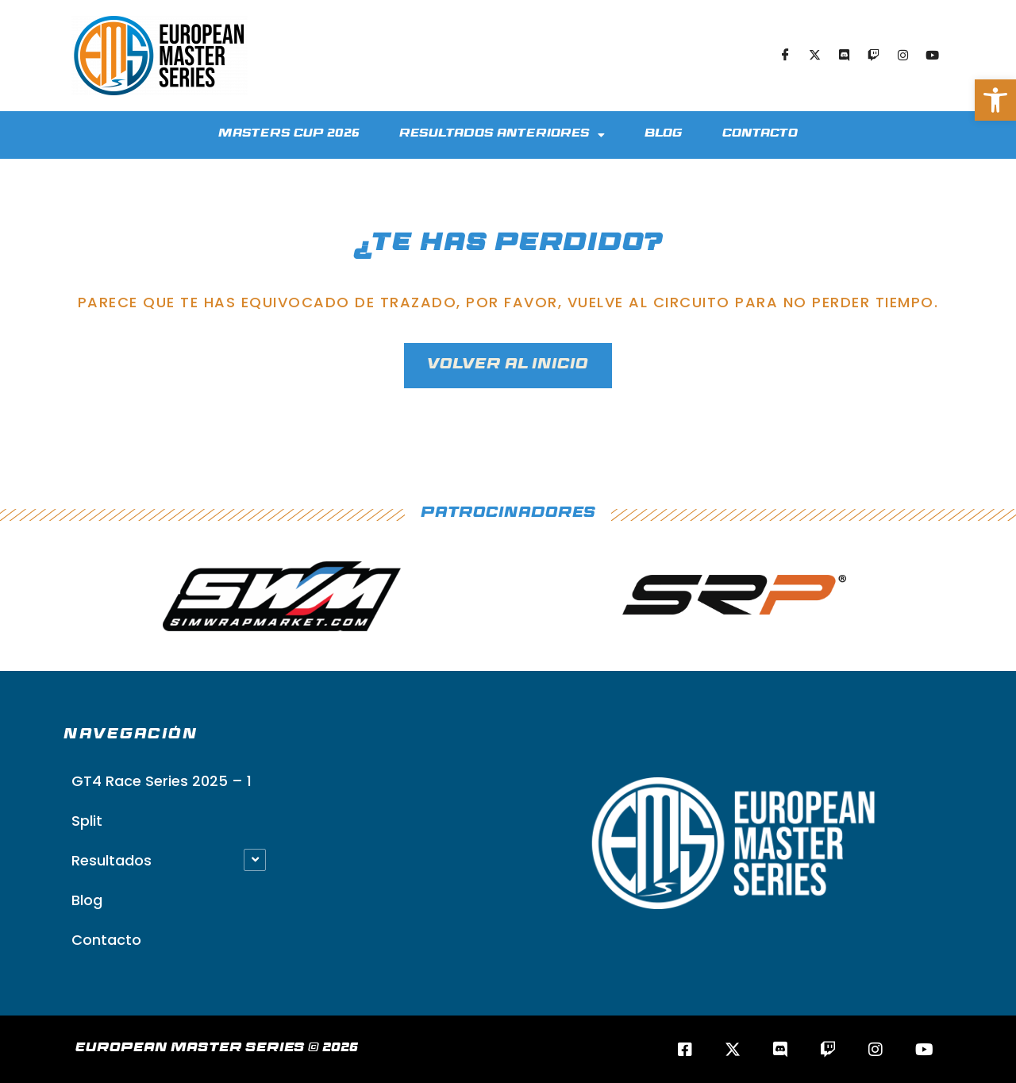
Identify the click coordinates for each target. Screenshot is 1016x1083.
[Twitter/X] (732, 1049)
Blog (664, 134)
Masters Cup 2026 (289, 134)
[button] (995, 100)
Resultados (111, 860)
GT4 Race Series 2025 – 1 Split (161, 801)
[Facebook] (785, 55)
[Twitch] (873, 55)
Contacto (760, 134)
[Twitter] (814, 55)
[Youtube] (932, 55)
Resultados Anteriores (502, 134)
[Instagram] (902, 55)
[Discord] (844, 55)
